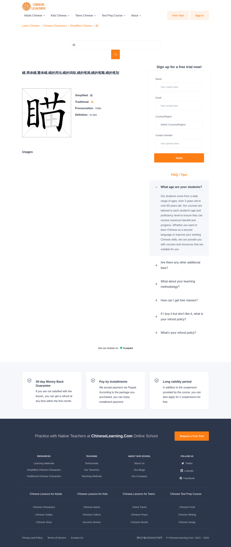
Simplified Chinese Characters (44, 469)
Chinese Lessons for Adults (46, 494)
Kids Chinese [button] (59, 15)
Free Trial (178, 15)
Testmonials (91, 463)
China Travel (139, 507)
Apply (179, 157)
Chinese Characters (55, 25)
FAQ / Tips (179, 174)
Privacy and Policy (32, 537)
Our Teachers (91, 469)
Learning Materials (44, 463)
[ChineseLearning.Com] (34, 6)
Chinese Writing (187, 514)
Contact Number (164, 135)
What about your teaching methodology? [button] (178, 284)
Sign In (199, 15)
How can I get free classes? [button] (179, 300)
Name (159, 79)
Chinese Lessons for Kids (92, 494)
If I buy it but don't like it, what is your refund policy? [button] (182, 316)
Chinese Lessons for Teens (139, 494)
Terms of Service (56, 537)
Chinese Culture (92, 514)
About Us (139, 463)
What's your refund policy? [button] (178, 332)
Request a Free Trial (192, 436)
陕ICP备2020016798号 (150, 537)
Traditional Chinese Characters (44, 476)
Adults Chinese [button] (33, 15)
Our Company (139, 476)
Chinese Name (91, 507)
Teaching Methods (92, 476)
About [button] (134, 15)
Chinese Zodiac (44, 514)
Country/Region (164, 116)
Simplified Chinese (81, 25)
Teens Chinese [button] (84, 15)
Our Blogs (139, 469)
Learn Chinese (31, 25)
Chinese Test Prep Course (185, 494)
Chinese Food (187, 507)
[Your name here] (179, 87)
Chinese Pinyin (139, 514)
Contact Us (77, 537)
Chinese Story (44, 522)
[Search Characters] (115, 45)
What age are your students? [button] (181, 187)
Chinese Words (139, 522)
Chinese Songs (187, 522)
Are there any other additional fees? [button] (180, 265)
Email (158, 97)
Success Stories (92, 522)
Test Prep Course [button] (112, 15)
